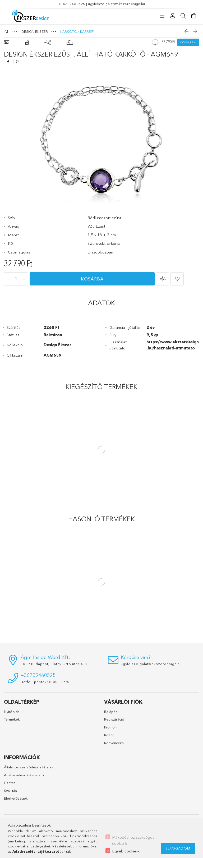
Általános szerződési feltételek (28, 767)
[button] (162, 278)
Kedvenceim (114, 743)
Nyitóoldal (12, 711)
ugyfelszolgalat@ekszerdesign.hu (116, 4)
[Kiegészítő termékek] (47, 42)
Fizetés (10, 783)
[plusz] (24, 279)
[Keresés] (183, 16)
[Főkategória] (7, 31)
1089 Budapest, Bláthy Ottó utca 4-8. (54, 664)
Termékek (12, 719)
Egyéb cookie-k (126, 851)
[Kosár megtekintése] (193, 16)
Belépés (110, 711)
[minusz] (8, 279)
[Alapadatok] (6, 42)
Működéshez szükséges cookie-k (133, 840)
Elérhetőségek (16, 798)
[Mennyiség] (16, 279)
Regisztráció (114, 719)
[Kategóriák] (162, 16)
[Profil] (172, 16)
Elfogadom (177, 848)
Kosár (109, 735)
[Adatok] (27, 42)
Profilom (111, 727)
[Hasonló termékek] (70, 42)
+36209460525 (71, 4)
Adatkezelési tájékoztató (24, 775)
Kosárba (188, 42)
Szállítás (10, 790)
